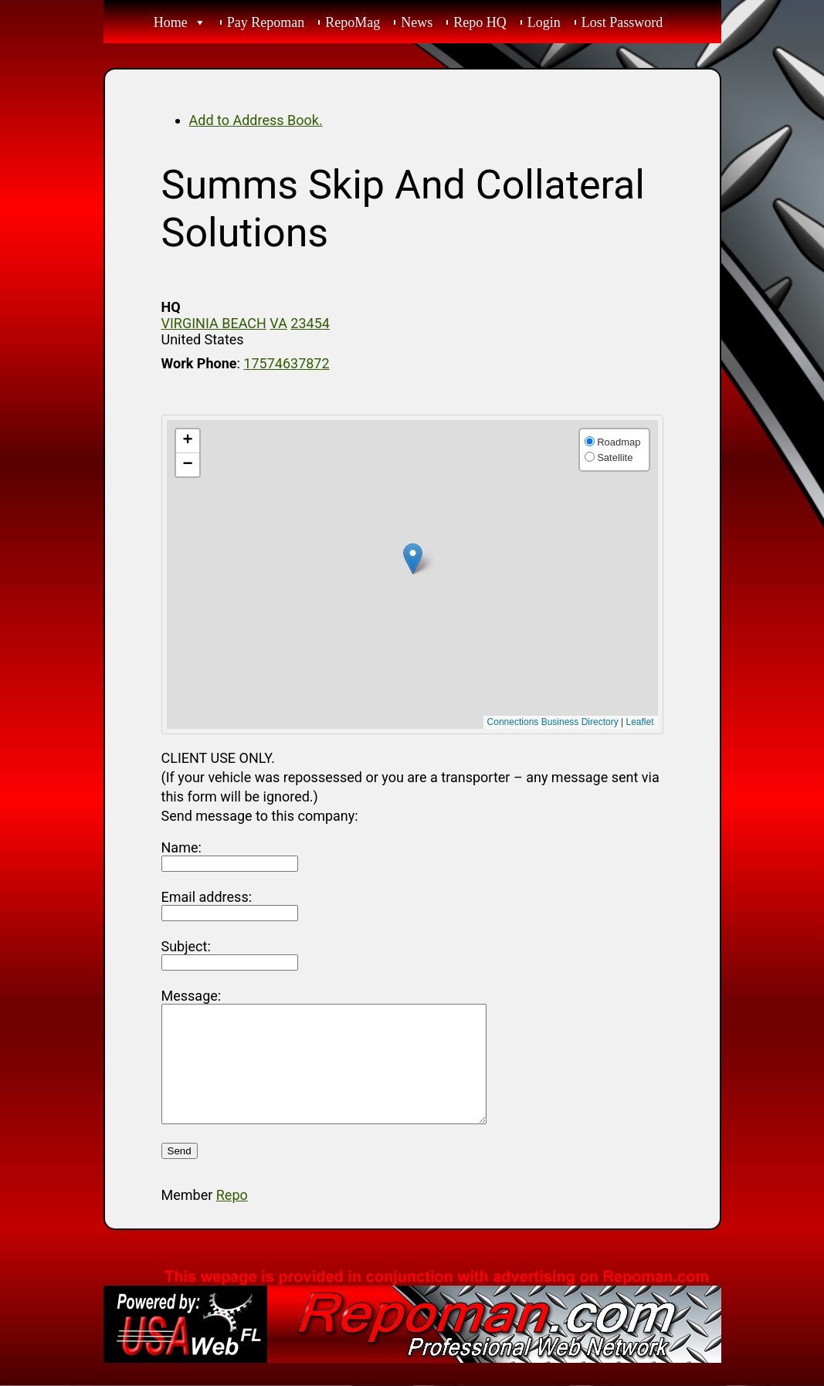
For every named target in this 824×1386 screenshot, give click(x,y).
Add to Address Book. (256, 120)
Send (180, 1174)
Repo (232, 1218)
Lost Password (622, 22)
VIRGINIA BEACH (213, 323)
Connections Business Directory (553, 722)
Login (544, 22)
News (416, 22)
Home (171, 22)
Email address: (207, 897)
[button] (412, 558)
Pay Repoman (266, 22)
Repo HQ (480, 22)
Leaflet (639, 722)
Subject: (186, 946)
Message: (191, 996)
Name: (181, 847)
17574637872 (286, 363)
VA (278, 323)
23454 (310, 323)
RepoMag (352, 22)
